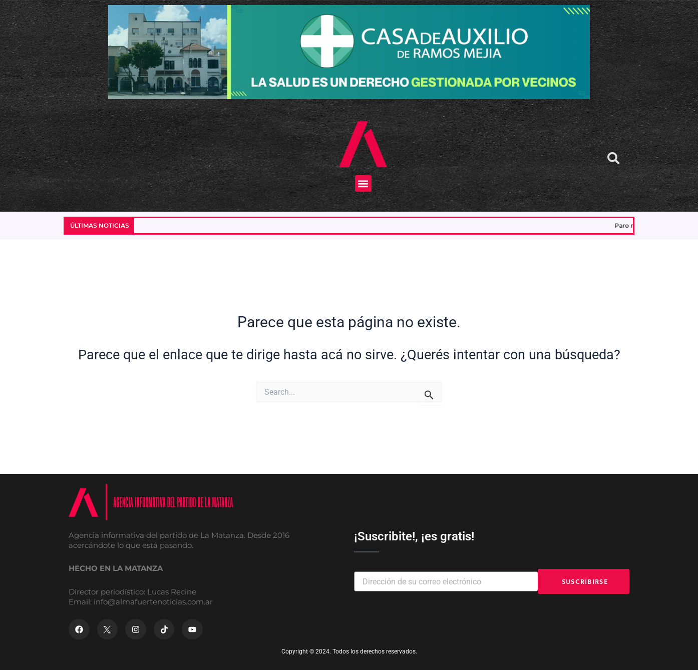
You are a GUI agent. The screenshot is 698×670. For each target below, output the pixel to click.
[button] (363, 183)
